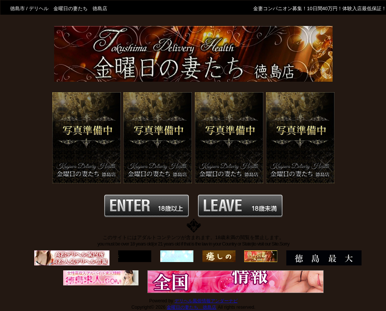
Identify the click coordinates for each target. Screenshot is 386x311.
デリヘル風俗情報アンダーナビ (206, 300)
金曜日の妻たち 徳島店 (191, 307)
